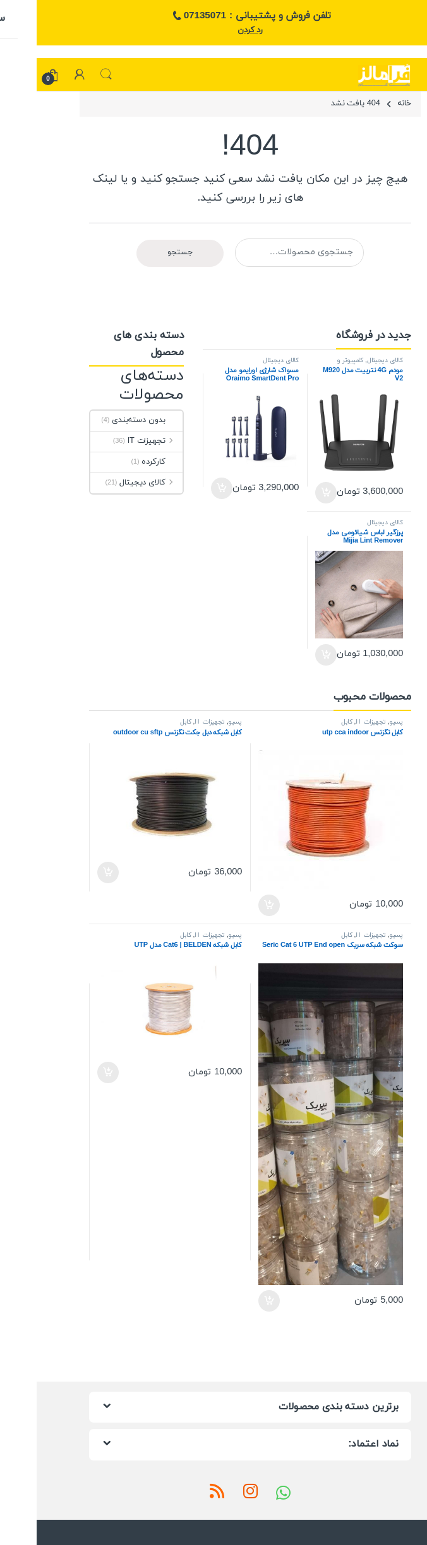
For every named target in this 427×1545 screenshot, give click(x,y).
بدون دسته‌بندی (110, 420)
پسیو (360, 722)
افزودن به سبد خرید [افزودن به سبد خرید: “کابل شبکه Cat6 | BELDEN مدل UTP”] (71, 1072)
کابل (310, 722)
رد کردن (213, 30)
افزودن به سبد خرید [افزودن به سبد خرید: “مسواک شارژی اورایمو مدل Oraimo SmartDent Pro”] (185, 488)
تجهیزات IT (118, 441)
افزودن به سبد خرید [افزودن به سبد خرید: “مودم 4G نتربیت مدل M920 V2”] (289, 492)
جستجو (69, 74)
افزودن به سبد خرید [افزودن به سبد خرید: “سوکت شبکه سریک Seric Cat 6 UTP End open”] (232, 1301)
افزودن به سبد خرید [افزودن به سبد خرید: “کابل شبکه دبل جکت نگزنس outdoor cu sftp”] (71, 872)
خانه (368, 103)
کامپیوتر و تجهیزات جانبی (333, 364)
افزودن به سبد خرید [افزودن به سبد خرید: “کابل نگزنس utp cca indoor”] (232, 905)
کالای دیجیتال (348, 360)
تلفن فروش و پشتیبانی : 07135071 (213, 16)
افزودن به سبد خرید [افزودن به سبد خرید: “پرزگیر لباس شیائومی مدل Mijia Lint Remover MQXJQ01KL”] (289, 655)
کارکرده (125, 461)
